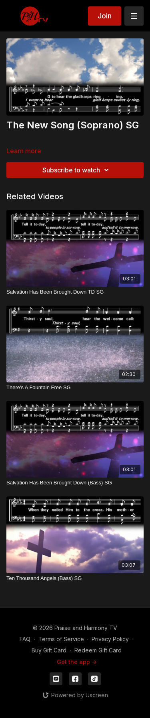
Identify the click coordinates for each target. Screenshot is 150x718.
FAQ (25, 639)
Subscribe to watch (76, 170)
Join (105, 16)
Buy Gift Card (49, 650)
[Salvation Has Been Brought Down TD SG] (75, 292)
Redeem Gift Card (98, 650)
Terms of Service (61, 639)
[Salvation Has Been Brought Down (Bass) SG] (75, 483)
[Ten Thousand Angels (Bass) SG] (75, 578)
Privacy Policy (110, 639)
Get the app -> (77, 661)
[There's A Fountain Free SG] (75, 388)
